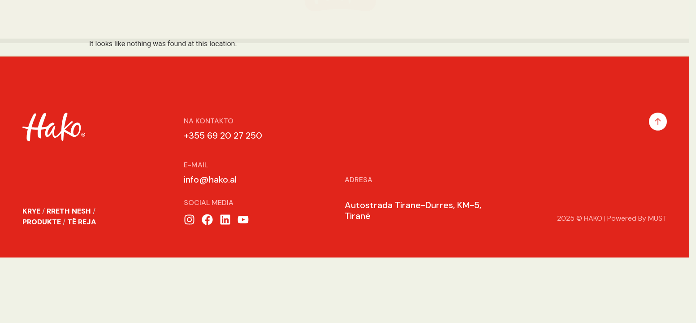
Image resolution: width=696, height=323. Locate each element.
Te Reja (469, 19)
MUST (657, 218)
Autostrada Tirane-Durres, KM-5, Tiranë (413, 210)
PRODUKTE (41, 222)
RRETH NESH (69, 211)
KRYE (31, 211)
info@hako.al (210, 179)
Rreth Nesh (81, 19)
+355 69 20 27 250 (223, 135)
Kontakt (629, 19)
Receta (521, 19)
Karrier (573, 19)
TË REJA (81, 222)
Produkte (149, 19)
